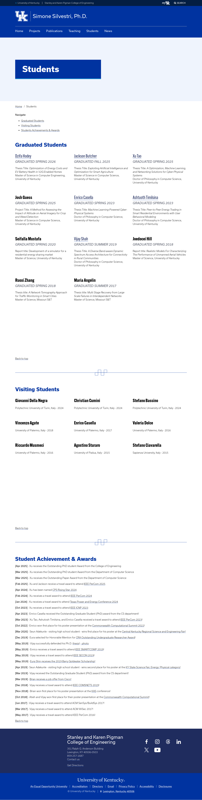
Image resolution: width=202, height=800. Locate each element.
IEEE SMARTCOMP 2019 (89, 649)
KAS (93, 691)
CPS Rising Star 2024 (64, 590)
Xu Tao (137, 156)
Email (111, 786)
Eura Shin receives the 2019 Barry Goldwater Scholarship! (62, 661)
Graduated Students (32, 120)
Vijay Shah (81, 239)
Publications (54, 31)
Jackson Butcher (85, 156)
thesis (76, 643)
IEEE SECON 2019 (83, 655)
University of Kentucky (28, 3)
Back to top (21, 358)
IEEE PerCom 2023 (131, 619)
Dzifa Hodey (23, 156)
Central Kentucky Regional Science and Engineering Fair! (154, 631)
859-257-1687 (75, 755)
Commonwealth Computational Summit (126, 697)
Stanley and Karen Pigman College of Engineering (69, 3)
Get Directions (75, 765)
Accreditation (80, 786)
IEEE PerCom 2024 (81, 595)
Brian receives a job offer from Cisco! (50, 679)
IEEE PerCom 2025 (94, 584)
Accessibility (147, 786)
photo (85, 643)
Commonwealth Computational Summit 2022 (118, 625)
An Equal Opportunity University (48, 786)
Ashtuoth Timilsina (145, 198)
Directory (97, 786)
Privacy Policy (127, 786)
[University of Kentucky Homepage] (101, 780)
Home (19, 31)
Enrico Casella (83, 198)
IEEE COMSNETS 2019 (86, 685)
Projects (34, 31)
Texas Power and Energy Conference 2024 (94, 601)
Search (181, 3)
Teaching (74, 31)
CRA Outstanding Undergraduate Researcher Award (105, 637)
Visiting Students (31, 125)
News (108, 31)
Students (92, 31)
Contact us (73, 759)
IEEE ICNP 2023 (79, 607)
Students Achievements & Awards (40, 130)
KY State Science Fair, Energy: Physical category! (153, 667)
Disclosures (165, 786)
